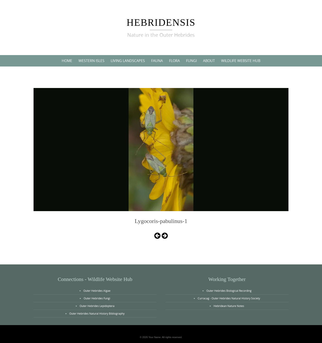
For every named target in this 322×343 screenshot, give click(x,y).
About (209, 60)
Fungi (191, 60)
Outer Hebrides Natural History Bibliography (97, 313)
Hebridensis (161, 22)
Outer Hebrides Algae (96, 290)
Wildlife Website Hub (240, 60)
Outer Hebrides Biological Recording (229, 290)
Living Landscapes (128, 60)
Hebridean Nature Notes (229, 306)
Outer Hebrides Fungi (97, 298)
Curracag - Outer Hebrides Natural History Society (229, 298)
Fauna (157, 60)
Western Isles (91, 60)
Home (67, 60)
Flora (174, 60)
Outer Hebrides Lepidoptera (97, 306)
